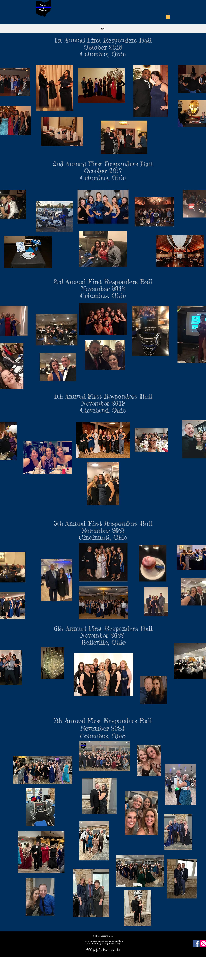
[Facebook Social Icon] (196, 943)
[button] (168, 16)
